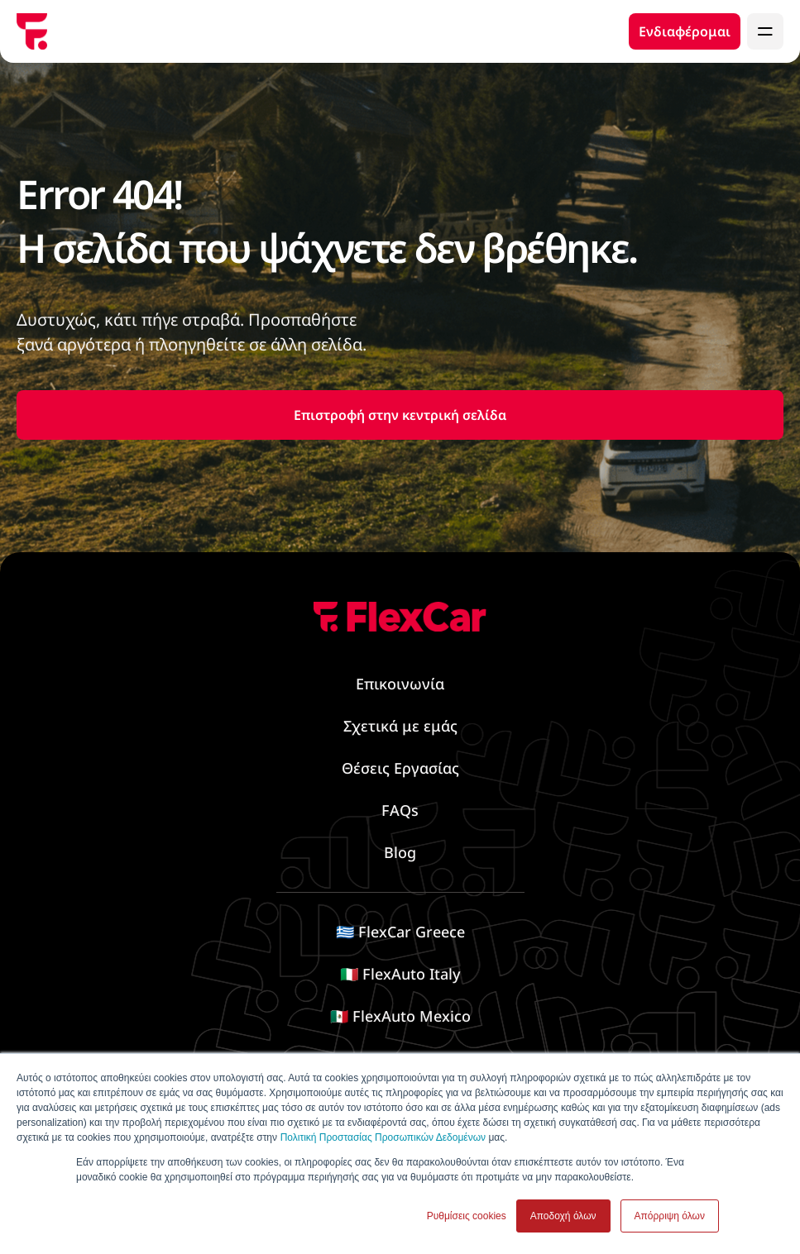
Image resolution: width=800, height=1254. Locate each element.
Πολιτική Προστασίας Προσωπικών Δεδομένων (383, 1137)
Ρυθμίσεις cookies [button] (466, 1216)
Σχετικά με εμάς (400, 726)
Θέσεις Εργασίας (400, 768)
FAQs (400, 810)
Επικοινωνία (400, 684)
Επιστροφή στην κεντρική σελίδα (400, 415)
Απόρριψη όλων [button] (670, 1216)
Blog (400, 852)
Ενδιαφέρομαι (685, 31)
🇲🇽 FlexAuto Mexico (400, 1016)
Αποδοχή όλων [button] (563, 1216)
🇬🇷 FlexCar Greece (400, 932)
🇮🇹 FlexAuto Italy (400, 974)
